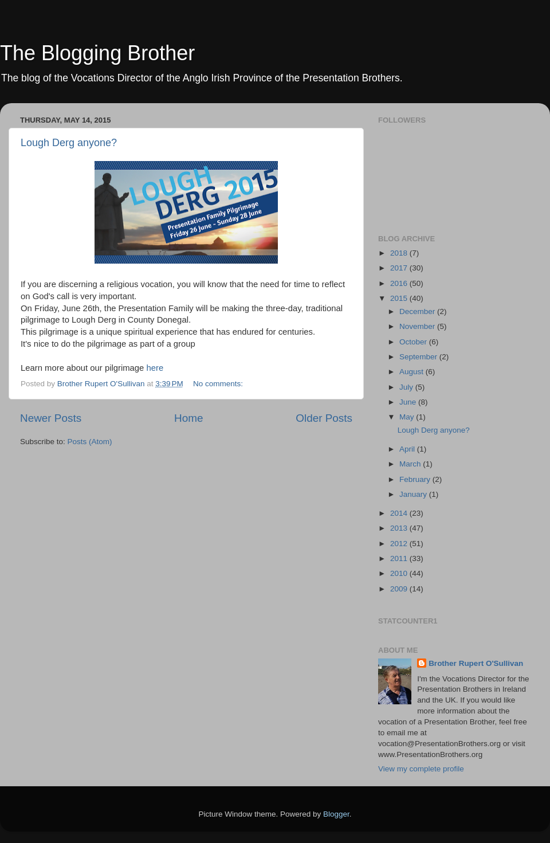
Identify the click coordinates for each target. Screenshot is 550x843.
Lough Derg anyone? (69, 142)
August (412, 371)
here (154, 368)
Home (188, 418)
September (419, 356)
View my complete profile (421, 768)
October (414, 342)
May (407, 417)
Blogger (336, 814)
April (408, 449)
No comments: (219, 383)
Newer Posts (50, 418)
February (416, 479)
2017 (400, 268)
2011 (400, 558)
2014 (400, 513)
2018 (400, 253)
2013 (400, 528)
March (411, 464)
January (414, 494)
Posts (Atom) (90, 441)
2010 (400, 573)
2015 (400, 298)
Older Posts (324, 418)
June (408, 402)
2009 (400, 589)
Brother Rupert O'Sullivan (476, 663)
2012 (400, 543)
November (418, 326)
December (418, 311)
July (407, 387)
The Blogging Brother (97, 53)
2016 (400, 283)
